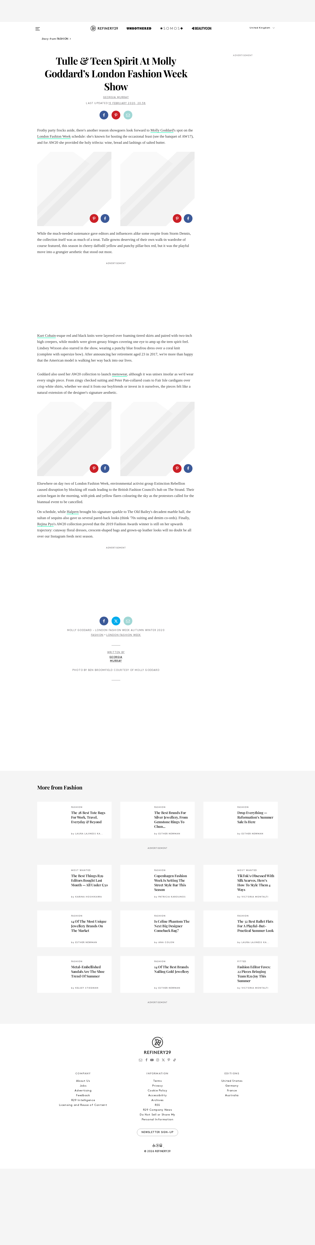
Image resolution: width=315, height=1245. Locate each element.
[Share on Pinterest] (116, 115)
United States (231, 1157)
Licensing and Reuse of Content (83, 1181)
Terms (157, 1157)
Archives (157, 1176)
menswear (119, 412)
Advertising (83, 1166)
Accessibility (157, 1171)
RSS (157, 1181)
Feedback (83, 1171)
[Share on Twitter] (116, 697)
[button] (256, 32)
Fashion (97, 711)
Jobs (83, 1162)
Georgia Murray (116, 97)
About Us (83, 1157)
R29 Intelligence (83, 1176)
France (232, 1166)
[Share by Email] (128, 115)
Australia (232, 1171)
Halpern (73, 588)
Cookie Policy (157, 1166)
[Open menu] (37, 27)
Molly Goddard (161, 130)
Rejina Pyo (45, 600)
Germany (232, 1162)
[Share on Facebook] (104, 115)
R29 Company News (157, 1186)
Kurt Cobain (46, 374)
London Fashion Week (54, 136)
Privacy (157, 1162)
